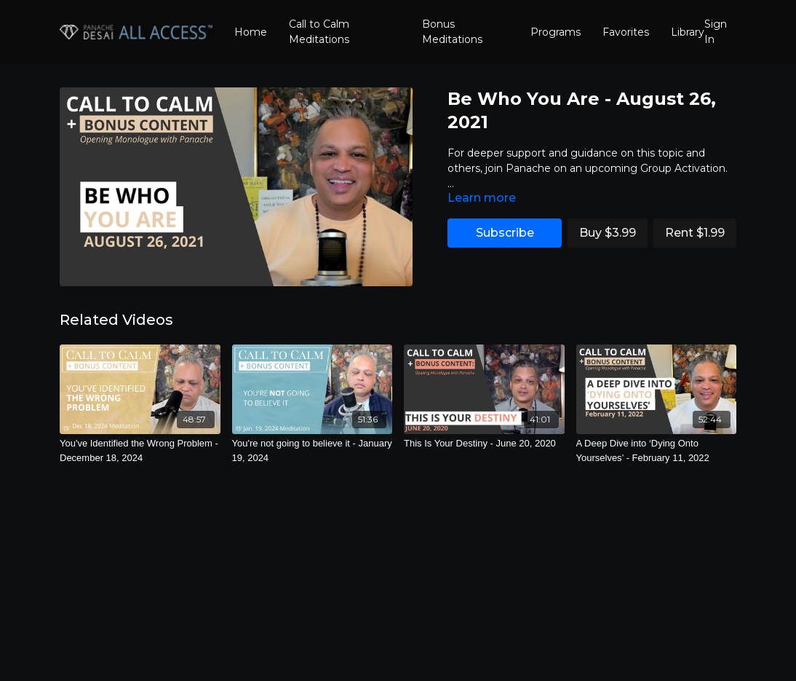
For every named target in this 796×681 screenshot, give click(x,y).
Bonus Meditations (452, 31)
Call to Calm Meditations (319, 31)
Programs (555, 32)
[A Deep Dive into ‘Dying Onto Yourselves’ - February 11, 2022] (656, 450)
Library (687, 32)
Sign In (715, 31)
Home (250, 32)
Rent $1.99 (695, 233)
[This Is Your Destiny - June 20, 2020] (484, 443)
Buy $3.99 (607, 233)
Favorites (625, 32)
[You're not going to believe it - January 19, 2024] (312, 450)
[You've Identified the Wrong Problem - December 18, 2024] (140, 450)
